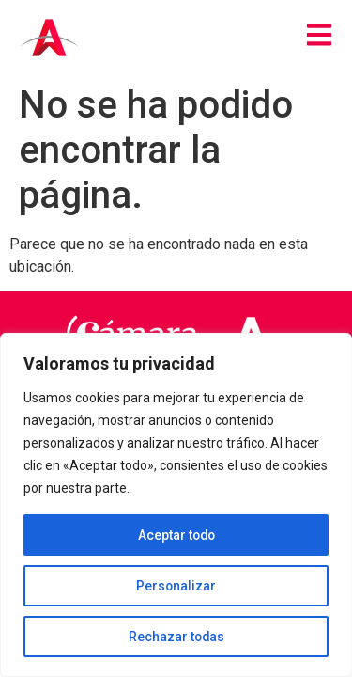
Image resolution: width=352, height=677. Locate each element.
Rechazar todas (176, 636)
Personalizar (176, 585)
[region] (176, 505)
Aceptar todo (176, 535)
